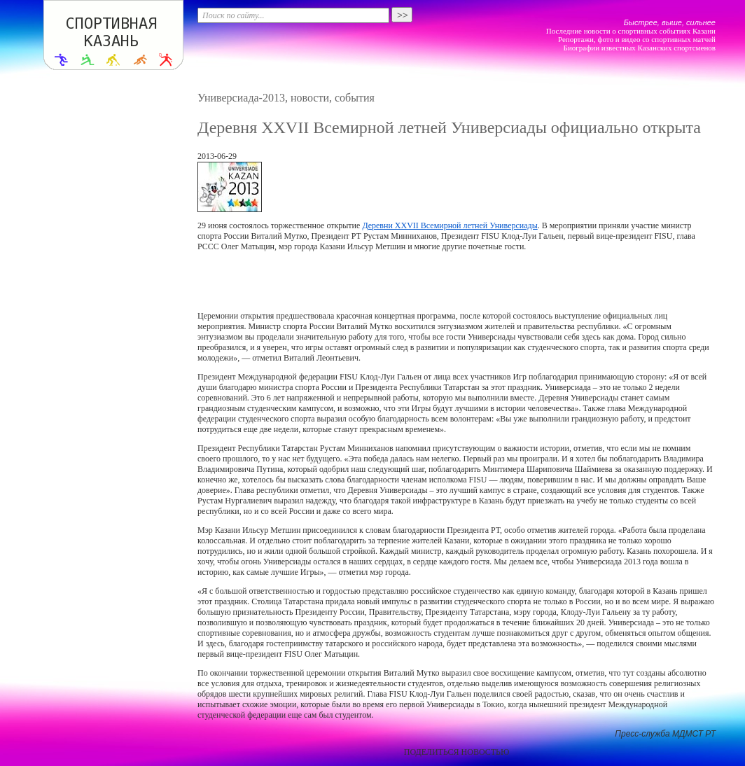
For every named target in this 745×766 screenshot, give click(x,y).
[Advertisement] (456, 281)
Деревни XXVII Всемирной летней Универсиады (449, 225)
